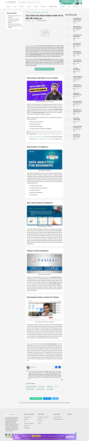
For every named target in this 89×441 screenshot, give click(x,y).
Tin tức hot (43, 6)
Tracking (26, 419)
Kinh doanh (75, 6)
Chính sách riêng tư (57, 417)
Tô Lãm (33, 367)
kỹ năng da (41, 386)
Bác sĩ (35, 6)
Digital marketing (53, 6)
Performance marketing (28, 423)
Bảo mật (39, 421)
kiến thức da (50, 386)
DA (56, 386)
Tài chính (21, 6)
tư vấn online (50, 389)
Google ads (26, 425)
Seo (69, 6)
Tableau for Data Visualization (14, 24)
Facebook (62, 6)
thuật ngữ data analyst (31, 386)
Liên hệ (39, 423)
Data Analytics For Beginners (14, 19)
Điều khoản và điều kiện (58, 419)
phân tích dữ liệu (30, 389)
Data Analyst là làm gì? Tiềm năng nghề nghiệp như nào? (77, 128)
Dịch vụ (29, 6)
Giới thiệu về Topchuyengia (43, 417)
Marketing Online (40, 389)
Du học (8, 6)
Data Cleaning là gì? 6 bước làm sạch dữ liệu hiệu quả (77, 103)
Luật (15, 6)
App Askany (40, 419)
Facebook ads (27, 427)
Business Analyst (27, 417)
